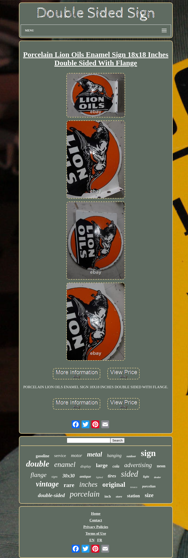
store (119, 496)
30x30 (68, 475)
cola (116, 466)
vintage (47, 484)
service (60, 455)
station (133, 495)
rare (69, 485)
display (85, 466)
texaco (133, 487)
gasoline (42, 456)
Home (95, 513)
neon (161, 466)
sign (148, 453)
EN (91, 540)
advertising (138, 465)
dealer (157, 477)
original (113, 484)
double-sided (51, 495)
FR (99, 540)
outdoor (131, 456)
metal (94, 454)
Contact (95, 520)
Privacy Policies (95, 527)
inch (107, 496)
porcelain (85, 493)
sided (129, 474)
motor (76, 455)
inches (88, 484)
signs (54, 476)
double (37, 463)
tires (112, 475)
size (149, 495)
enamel (64, 464)
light (146, 476)
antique (85, 476)
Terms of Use (96, 533)
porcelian (149, 486)
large (102, 465)
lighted (99, 477)
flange (38, 474)
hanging (114, 455)
